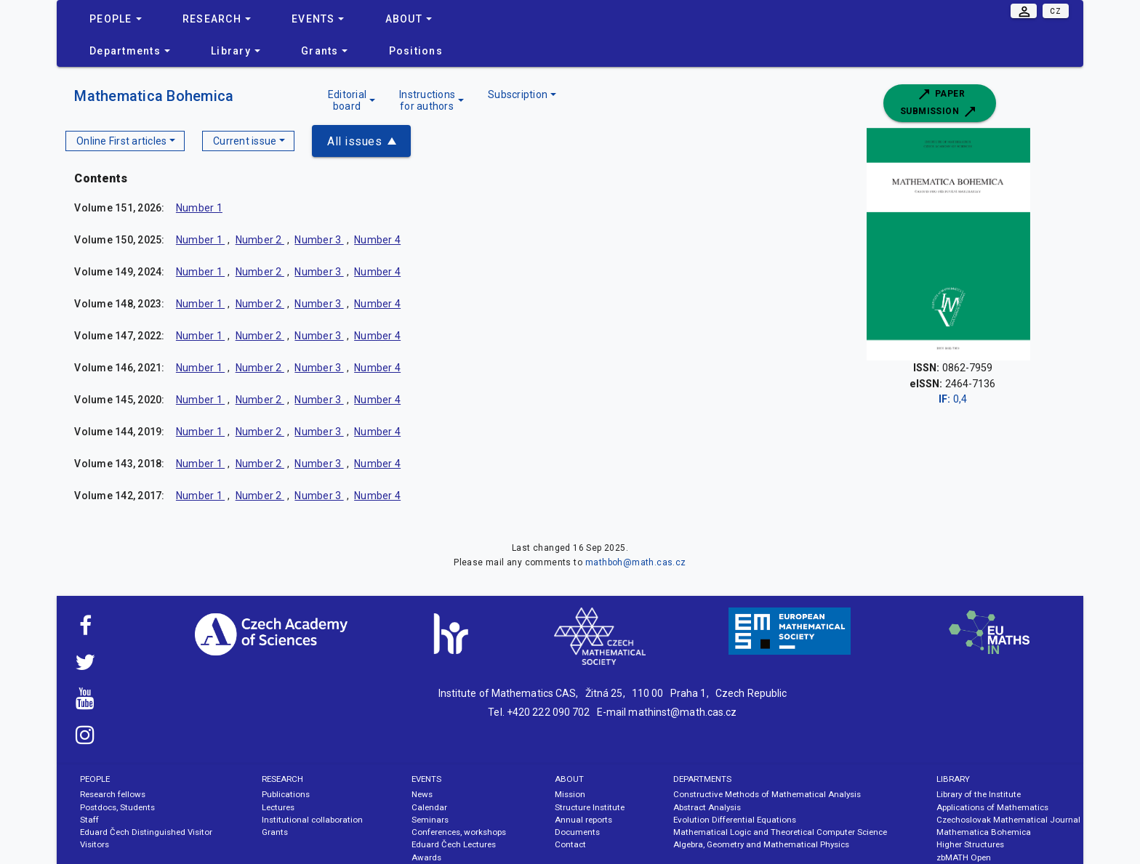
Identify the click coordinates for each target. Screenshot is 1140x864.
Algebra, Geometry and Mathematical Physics (761, 844)
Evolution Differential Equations (734, 820)
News (422, 794)
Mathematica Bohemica (153, 96)
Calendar (429, 807)
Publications (286, 794)
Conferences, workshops (459, 832)
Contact (570, 844)
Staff (89, 820)
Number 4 (377, 240)
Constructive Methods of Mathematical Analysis (767, 794)
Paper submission (939, 103)
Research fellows (112, 794)
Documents (577, 832)
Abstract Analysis (707, 807)
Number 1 (199, 208)
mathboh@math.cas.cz (635, 562)
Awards (426, 857)
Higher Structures (970, 844)
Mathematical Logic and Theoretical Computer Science (780, 832)
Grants (275, 832)
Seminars (430, 820)
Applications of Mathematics (992, 807)
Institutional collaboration (312, 820)
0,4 (953, 399)
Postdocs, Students (117, 807)
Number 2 (260, 240)
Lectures (278, 807)
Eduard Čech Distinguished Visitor (146, 832)
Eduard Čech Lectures (454, 844)
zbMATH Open (963, 857)
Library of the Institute (978, 794)
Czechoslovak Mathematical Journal (1008, 820)
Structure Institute (590, 807)
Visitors (94, 844)
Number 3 (318, 240)
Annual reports (583, 820)
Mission (570, 794)
